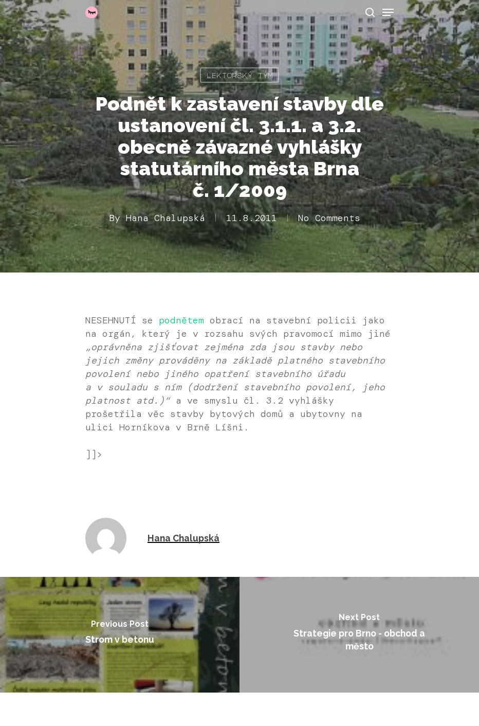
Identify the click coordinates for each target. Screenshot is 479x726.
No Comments (329, 218)
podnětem (181, 320)
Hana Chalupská (165, 218)
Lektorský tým (239, 75)
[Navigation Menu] (388, 12)
